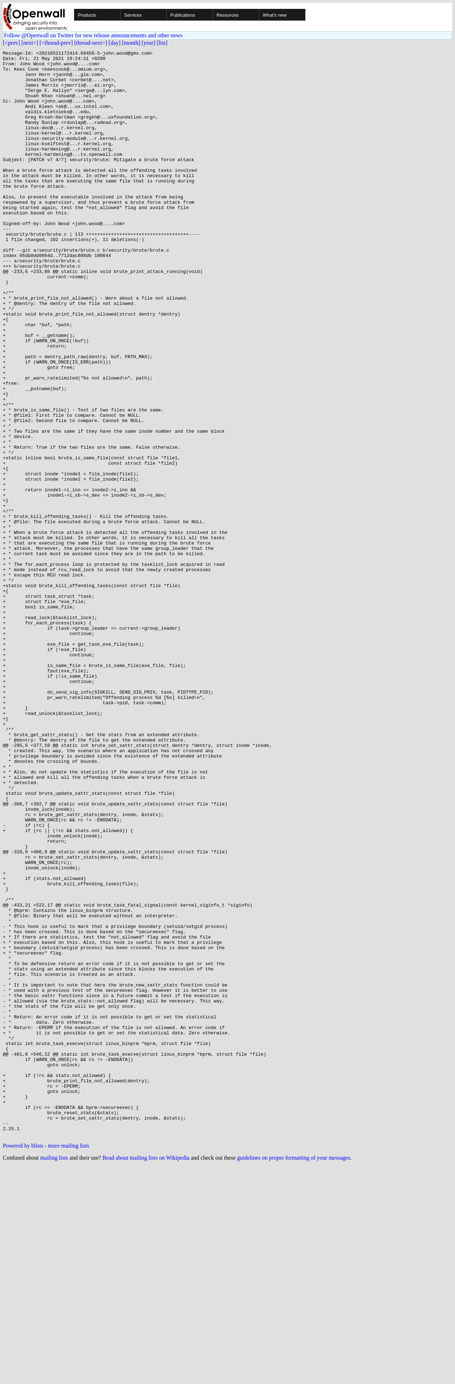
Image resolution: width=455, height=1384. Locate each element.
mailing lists (54, 1375)
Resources (227, 15)
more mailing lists (68, 1363)
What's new (275, 15)
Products (87, 15)
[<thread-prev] (56, 43)
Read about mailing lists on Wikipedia (145, 1375)
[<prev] (11, 43)
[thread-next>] (90, 43)
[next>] (29, 43)
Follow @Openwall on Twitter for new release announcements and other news (93, 35)
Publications (182, 15)
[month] (131, 43)
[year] (148, 43)
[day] (114, 43)
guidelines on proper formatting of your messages (293, 1375)
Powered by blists (23, 1363)
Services (133, 15)
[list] (162, 43)
